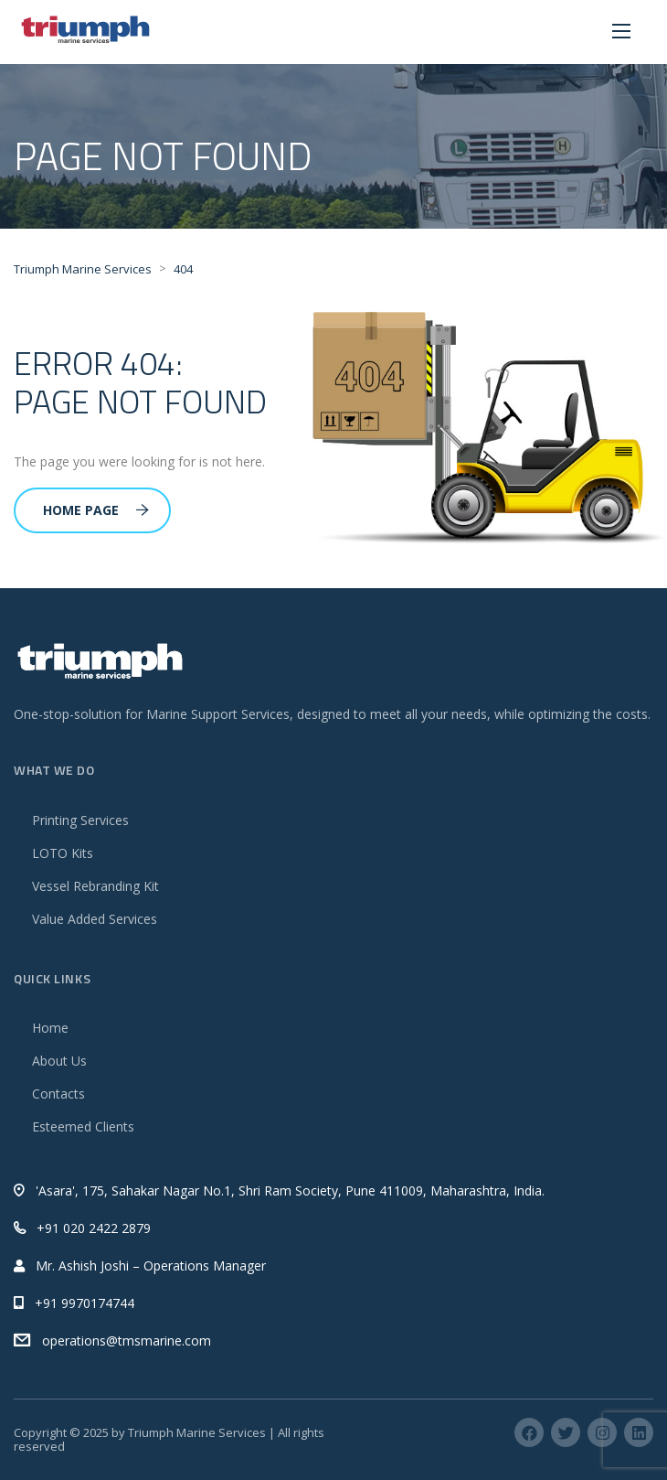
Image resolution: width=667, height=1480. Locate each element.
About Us (59, 1060)
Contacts (58, 1093)
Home (50, 1027)
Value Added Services (94, 919)
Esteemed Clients (83, 1126)
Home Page (96, 510)
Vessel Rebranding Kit (95, 886)
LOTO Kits (62, 853)
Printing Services (80, 820)
